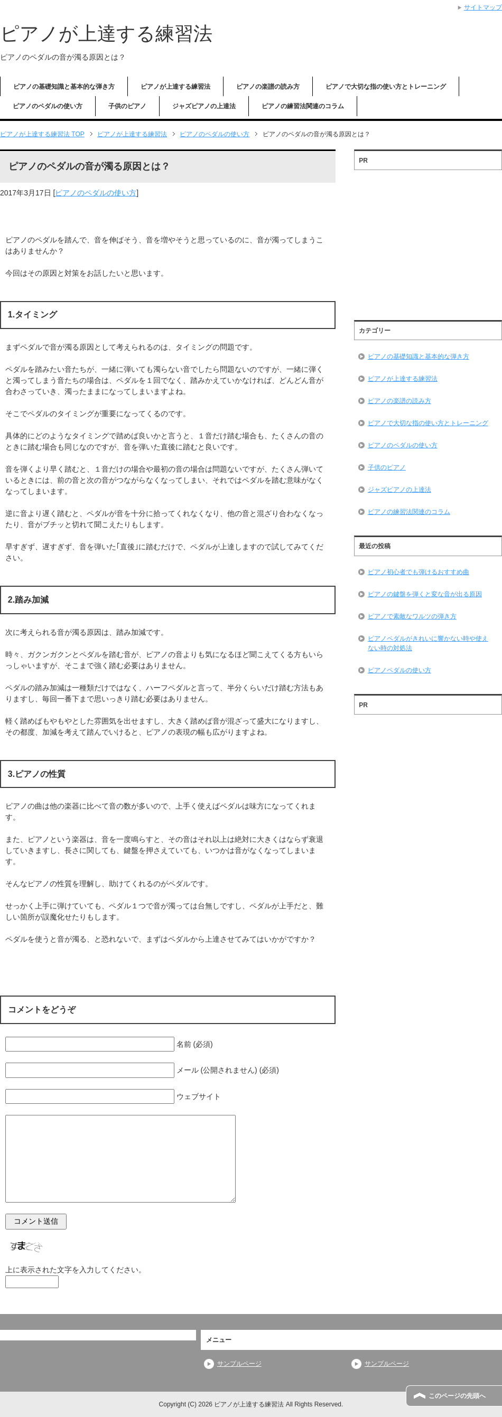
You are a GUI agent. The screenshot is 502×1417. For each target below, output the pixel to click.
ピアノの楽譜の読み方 (268, 86)
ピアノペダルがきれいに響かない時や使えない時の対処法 (428, 643)
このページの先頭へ (457, 1396)
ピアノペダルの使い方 (399, 670)
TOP (42, 134)
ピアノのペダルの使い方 (47, 106)
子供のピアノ (127, 106)
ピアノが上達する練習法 (106, 33)
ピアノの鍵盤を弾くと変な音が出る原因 (425, 594)
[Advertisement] (428, 241)
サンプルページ (239, 1363)
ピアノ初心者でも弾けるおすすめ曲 (418, 572)
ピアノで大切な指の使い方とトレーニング (386, 86)
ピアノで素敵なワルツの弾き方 (412, 616)
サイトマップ (483, 7)
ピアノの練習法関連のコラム (303, 106)
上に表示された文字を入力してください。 (75, 1269)
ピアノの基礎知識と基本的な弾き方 (64, 86)
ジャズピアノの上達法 (204, 106)
